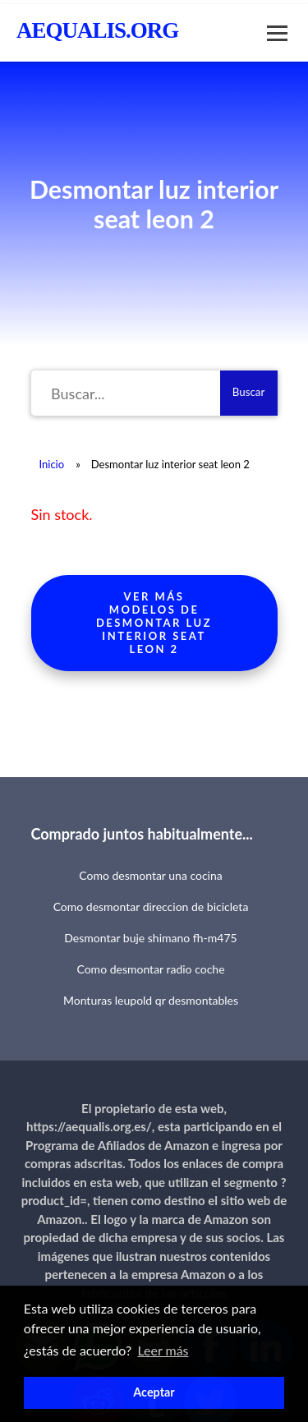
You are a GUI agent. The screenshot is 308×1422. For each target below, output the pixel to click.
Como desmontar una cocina (150, 875)
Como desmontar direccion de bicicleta (151, 906)
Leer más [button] (162, 1350)
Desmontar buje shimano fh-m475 (150, 938)
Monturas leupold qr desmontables (150, 1000)
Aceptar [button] (153, 1392)
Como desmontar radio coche (150, 969)
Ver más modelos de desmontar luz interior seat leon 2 (154, 623)
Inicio (52, 464)
